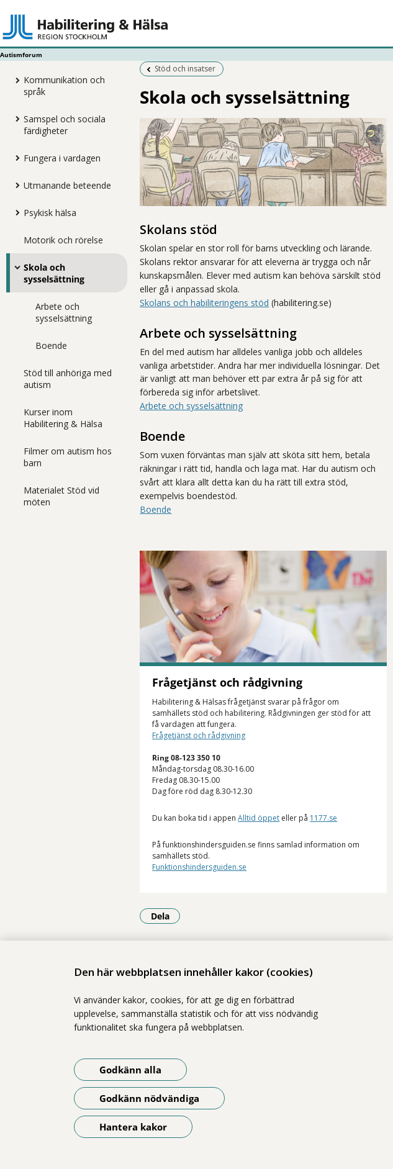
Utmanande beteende (67, 185)
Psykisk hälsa (50, 213)
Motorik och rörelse (63, 240)
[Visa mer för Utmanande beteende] (14, 185)
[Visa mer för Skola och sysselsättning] (14, 267)
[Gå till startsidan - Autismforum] (196, 27)
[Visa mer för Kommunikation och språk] (14, 80)
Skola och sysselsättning (54, 273)
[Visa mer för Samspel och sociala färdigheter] (14, 118)
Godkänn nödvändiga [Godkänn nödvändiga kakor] (149, 1098)
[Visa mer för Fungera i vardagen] (14, 157)
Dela (166, 915)
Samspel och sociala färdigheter (65, 125)
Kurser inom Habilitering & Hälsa (63, 418)
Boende (51, 345)
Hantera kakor (133, 1127)
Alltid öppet (258, 818)
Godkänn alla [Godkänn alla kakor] (130, 1069)
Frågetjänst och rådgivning (198, 735)
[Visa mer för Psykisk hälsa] (14, 212)
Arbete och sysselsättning (63, 312)
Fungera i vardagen (62, 158)
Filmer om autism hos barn (68, 457)
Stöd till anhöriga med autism (68, 378)
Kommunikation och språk (64, 85)
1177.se (323, 818)
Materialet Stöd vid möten (61, 496)
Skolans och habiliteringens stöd (204, 303)
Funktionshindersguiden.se (199, 867)
